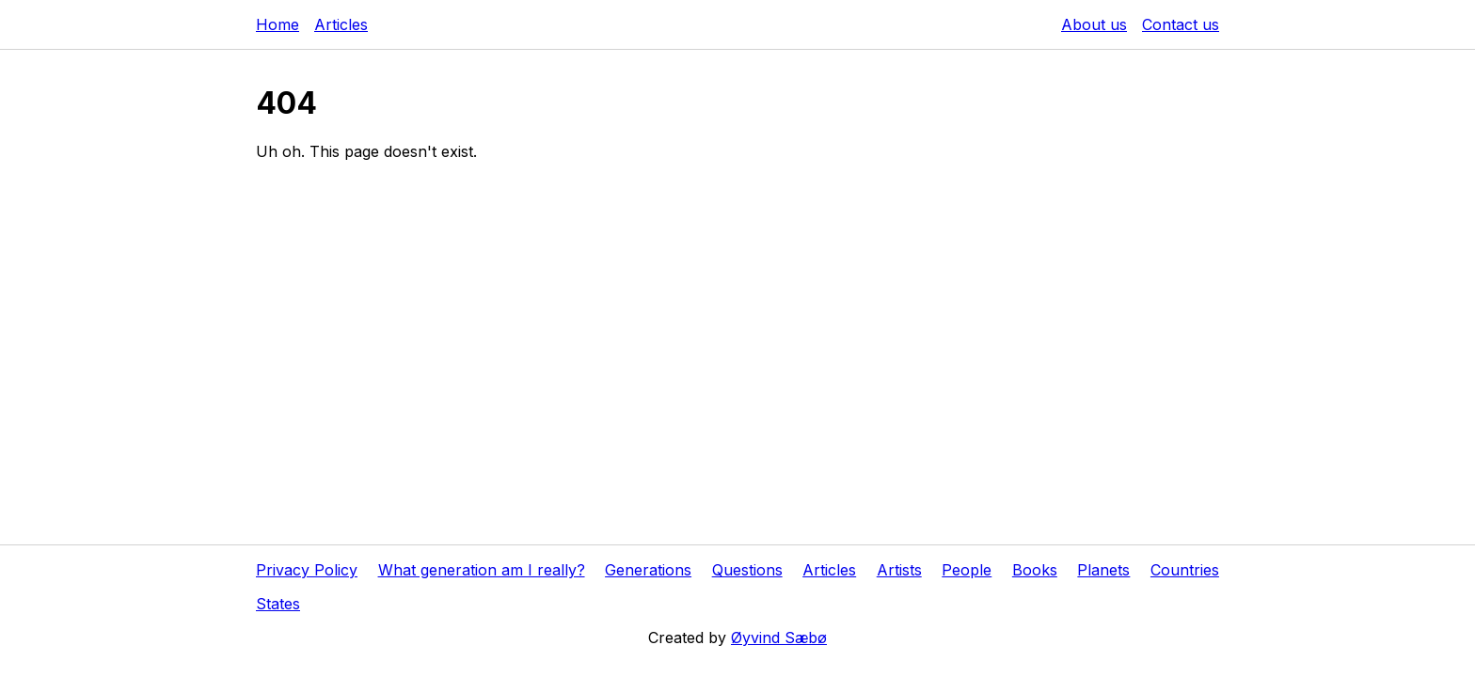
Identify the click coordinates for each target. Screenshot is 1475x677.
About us (1094, 24)
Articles (341, 24)
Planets (1103, 569)
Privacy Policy (306, 569)
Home (277, 24)
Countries (1184, 569)
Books (1034, 569)
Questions (747, 569)
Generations (648, 569)
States (278, 603)
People (966, 569)
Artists (899, 569)
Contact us (1180, 24)
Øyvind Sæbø (779, 637)
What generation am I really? (481, 569)
